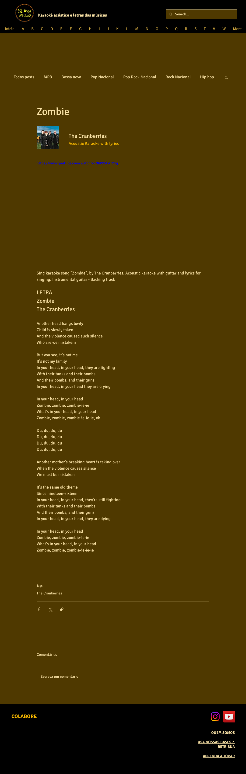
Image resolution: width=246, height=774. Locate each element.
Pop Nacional (102, 77)
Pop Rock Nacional (139, 77)
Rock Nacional (178, 77)
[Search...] (201, 14)
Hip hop (207, 77)
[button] (226, 77)
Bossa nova (71, 77)
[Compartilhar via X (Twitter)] (50, 609)
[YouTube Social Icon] (229, 716)
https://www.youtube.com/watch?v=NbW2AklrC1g (77, 163)
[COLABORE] (24, 716)
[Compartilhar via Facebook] (39, 609)
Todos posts (24, 77)
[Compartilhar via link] (62, 609)
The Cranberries (49, 593)
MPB (48, 77)
